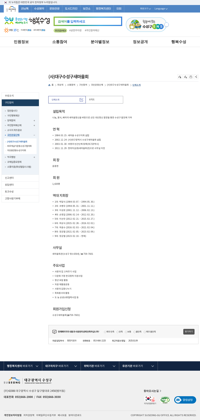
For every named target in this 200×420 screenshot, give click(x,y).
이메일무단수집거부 (46, 415)
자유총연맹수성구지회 (16, 150)
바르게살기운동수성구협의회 (19, 146)
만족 (121, 332)
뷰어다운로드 (75, 415)
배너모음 (62, 415)
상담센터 (22, 185)
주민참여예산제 (22, 125)
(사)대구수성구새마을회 (17, 141)
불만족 (138, 332)
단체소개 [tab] (55, 99)
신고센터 (22, 178)
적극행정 (22, 157)
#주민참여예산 (92, 30)
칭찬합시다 (12, 111)
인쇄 (191, 76)
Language (161, 8)
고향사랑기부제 (22, 199)
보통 (129, 332)
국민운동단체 (22, 135)
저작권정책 (28, 415)
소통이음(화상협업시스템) (19, 167)
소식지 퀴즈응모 (14, 130)
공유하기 (196, 76)
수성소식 (22, 96)
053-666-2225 (99, 341)
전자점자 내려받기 (180, 76)
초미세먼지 (37, 30)
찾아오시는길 (153, 391)
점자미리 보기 (185, 76)
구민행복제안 (13, 115)
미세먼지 (24, 30)
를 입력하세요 (71, 21)
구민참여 (21, 103)
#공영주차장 (75, 30)
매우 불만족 (151, 332)
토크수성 (22, 192)
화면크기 (145, 8)
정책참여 (22, 121)
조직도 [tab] (92, 99)
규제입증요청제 (14, 162)
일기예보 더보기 (47, 30)
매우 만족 (110, 332)
